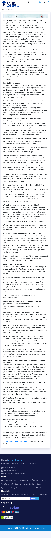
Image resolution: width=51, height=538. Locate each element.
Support (18, 484)
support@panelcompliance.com (15, 441)
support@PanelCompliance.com (14, 474)
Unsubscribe (28, 488)
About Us (4, 480)
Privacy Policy (23, 480)
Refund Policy (35, 480)
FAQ (12, 484)
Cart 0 (42, 2)
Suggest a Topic (16, 488)
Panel (12, 460)
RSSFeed (37, 488)
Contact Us (13, 480)
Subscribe (34, 499)
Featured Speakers (28, 484)
